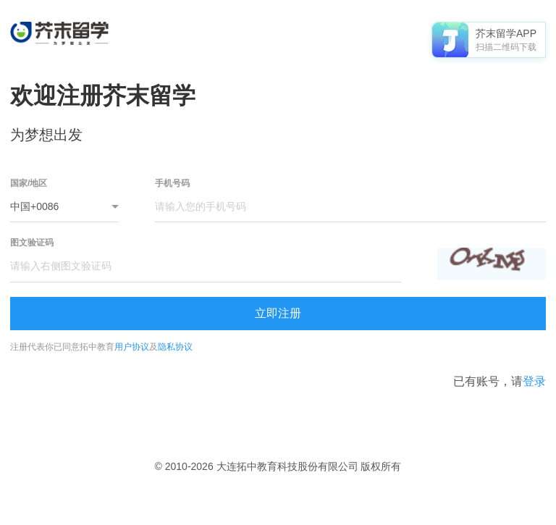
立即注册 (278, 313)
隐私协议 (175, 347)
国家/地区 (28, 183)
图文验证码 (32, 243)
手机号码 (172, 183)
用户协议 (131, 347)
